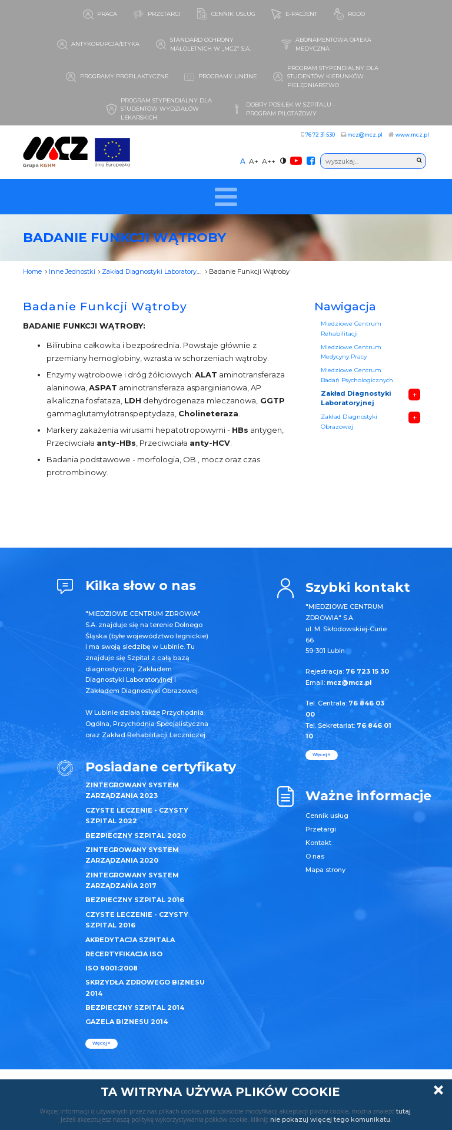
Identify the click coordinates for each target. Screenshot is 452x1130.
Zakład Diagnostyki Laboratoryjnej (155, 271)
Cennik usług (326, 815)
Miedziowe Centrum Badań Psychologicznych (357, 374)
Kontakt (318, 843)
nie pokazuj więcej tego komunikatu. (330, 1119)
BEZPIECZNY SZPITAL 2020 (135, 835)
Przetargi (320, 829)
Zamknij (438, 1090)
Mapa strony (325, 870)
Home (32, 271)
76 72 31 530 (320, 134)
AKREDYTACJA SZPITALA (130, 940)
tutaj (403, 1111)
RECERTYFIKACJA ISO (123, 954)
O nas (314, 856)
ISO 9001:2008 (111, 968)
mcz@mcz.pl (365, 134)
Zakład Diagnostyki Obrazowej (349, 421)
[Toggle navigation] (226, 196)
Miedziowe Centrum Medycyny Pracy (351, 351)
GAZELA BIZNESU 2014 (126, 1022)
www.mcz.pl (412, 134)
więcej (101, 1043)
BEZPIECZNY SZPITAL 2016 (134, 900)
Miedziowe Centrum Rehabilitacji (351, 328)
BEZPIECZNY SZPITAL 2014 (134, 1007)
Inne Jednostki (72, 271)
